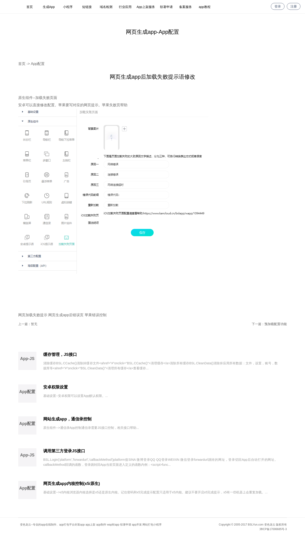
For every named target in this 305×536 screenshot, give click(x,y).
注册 (293, 6)
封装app (80, 524)
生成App (49, 7)
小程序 (68, 7)
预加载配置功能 (275, 324)
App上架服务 (146, 7)
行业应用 (125, 7)
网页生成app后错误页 (66, 315)
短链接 (87, 7)
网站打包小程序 (152, 524)
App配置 (38, 64)
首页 (29, 7)
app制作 (101, 524)
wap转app (113, 524)
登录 (277, 6)
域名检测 (106, 7)
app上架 (90, 524)
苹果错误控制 (96, 315)
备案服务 (185, 7)
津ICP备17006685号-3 (273, 529)
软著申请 (166, 7)
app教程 (204, 7)
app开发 (137, 524)
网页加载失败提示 (32, 315)
